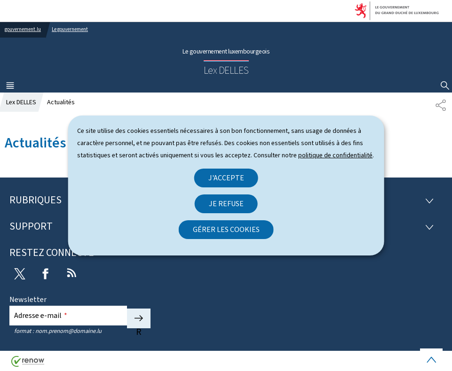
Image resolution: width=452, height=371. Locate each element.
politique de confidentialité (335, 155)
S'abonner (139, 318)
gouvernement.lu (23, 29)
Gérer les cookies (226, 229)
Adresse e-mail (40, 315)
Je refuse (226, 204)
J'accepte (226, 178)
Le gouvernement (70, 29)
